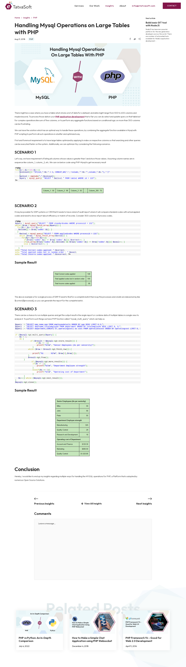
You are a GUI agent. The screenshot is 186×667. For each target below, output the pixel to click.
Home (17, 17)
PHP (35, 17)
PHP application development (70, 116)
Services (79, 5)
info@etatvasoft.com (143, 5)
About (122, 5)
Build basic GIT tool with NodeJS (156, 24)
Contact (172, 6)
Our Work (94, 5)
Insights (109, 5)
